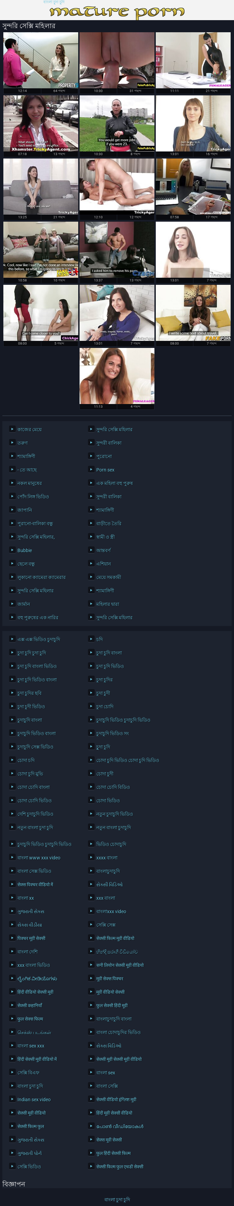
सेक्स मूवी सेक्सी (109, 1140)
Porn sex (105, 470)
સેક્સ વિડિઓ (109, 1045)
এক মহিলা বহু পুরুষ (114, 483)
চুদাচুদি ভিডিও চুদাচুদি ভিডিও (123, 720)
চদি (99, 639)
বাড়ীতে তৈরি (109, 523)
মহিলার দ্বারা (107, 604)
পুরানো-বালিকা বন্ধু (35, 523)
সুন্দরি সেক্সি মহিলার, (36, 537)
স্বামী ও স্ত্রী (105, 537)
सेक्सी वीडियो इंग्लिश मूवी (116, 1099)
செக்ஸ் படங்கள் (34, 1032)
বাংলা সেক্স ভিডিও (34, 871)
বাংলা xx (25, 898)
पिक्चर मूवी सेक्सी (31, 938)
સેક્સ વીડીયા (29, 925)
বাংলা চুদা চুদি (53, 2)
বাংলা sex (105, 1072)
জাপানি (24, 510)
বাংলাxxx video (111, 911)
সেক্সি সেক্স (105, 925)
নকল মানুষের (29, 483)
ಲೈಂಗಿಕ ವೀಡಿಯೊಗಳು (37, 978)
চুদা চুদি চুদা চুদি (31, 653)
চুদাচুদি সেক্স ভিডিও (35, 747)
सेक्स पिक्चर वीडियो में (35, 884)
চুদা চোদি (104, 706)
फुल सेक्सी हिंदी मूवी (112, 1005)
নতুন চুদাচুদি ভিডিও (114, 814)
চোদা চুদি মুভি (30, 773)
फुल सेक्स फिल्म (30, 1019)
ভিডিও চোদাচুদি (111, 844)
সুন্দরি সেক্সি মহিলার (114, 429)
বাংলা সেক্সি (107, 1086)
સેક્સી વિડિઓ (109, 884)
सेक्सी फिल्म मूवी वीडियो (115, 938)
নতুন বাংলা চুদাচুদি (113, 827)
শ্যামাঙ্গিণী (26, 456)
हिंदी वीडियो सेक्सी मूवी (35, 992)
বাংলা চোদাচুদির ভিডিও (118, 1032)
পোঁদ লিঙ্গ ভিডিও (33, 496)
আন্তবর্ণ (103, 550)
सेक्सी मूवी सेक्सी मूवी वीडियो (119, 1059)
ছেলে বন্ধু (26, 564)
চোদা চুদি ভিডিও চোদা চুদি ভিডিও (126, 760)
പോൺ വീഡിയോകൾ (119, 1126)
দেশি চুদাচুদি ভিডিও (35, 814)
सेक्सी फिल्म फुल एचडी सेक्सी (119, 1166)
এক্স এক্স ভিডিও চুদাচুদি (38, 639)
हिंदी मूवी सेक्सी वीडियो (114, 1113)
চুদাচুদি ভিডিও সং (112, 733)
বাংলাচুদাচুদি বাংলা (114, 1019)
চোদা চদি (26, 760)
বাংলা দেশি (27, 951)
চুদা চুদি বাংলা (109, 653)
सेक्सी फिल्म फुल (30, 1126)
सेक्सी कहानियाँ (29, 1005)
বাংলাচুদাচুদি (108, 871)
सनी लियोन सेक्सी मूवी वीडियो (120, 965)
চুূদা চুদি (103, 747)
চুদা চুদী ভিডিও (31, 706)
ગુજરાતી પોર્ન (29, 1153)
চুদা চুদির (104, 679)
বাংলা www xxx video (38, 857)
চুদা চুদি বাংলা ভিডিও (37, 666)
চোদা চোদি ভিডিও (34, 800)
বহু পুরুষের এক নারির (37, 617)
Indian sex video (34, 1099)
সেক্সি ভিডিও (29, 1166)
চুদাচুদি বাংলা (29, 720)
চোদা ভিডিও (108, 800)
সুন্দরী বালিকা (109, 443)
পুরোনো (104, 456)
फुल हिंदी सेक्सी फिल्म (113, 1153)
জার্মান (23, 604)
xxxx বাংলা (107, 857)
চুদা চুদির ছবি (29, 693)
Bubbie (24, 550)
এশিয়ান (103, 564)
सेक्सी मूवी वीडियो (31, 1113)
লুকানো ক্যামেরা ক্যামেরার (41, 577)
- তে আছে (27, 470)
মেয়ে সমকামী (108, 577)
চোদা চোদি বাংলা (33, 787)
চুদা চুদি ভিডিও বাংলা (37, 679)
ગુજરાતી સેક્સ (30, 911)
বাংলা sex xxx (30, 1045)
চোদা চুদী (104, 773)
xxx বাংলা (105, 898)
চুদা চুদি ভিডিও (110, 666)
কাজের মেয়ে (29, 429)
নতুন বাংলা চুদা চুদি (35, 827)
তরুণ (22, 443)
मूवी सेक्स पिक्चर (109, 978)
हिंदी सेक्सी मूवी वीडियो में (37, 1059)
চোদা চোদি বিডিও (113, 787)
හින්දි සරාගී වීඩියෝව (117, 951)
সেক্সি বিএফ (28, 1072)
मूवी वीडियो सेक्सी (110, 992)
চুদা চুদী (103, 693)
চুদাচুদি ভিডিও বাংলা (36, 733)
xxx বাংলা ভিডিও (33, 965)
